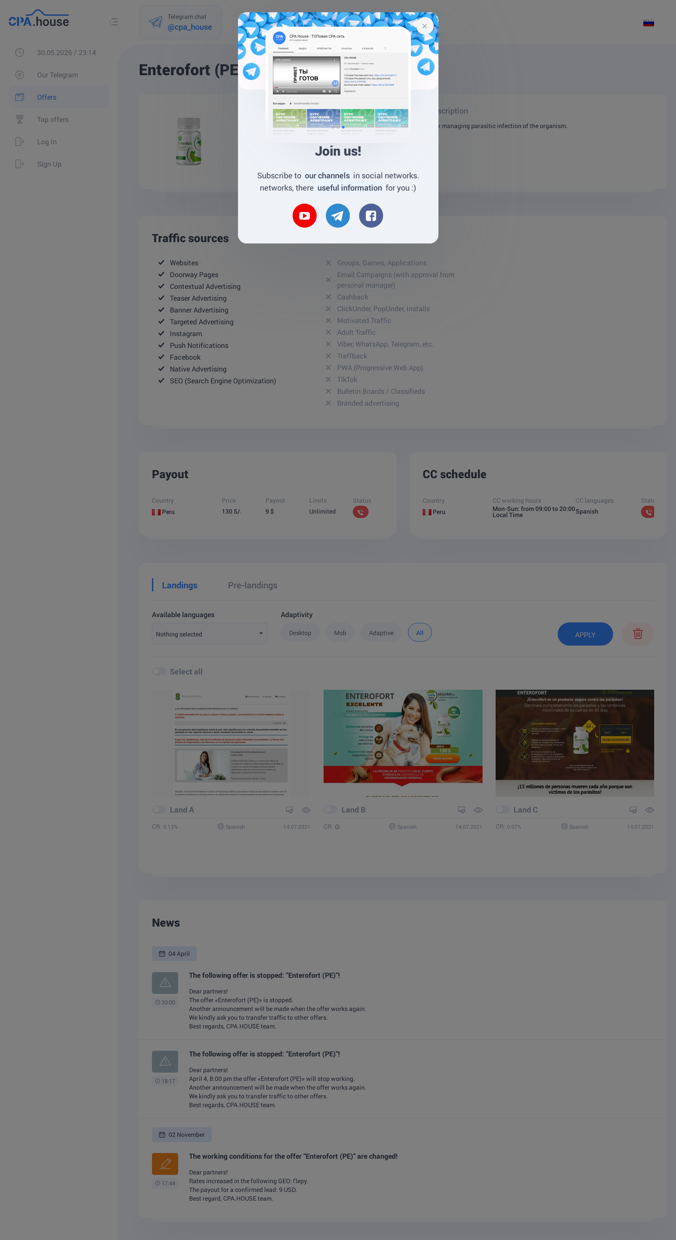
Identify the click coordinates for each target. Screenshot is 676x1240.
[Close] (425, 26)
